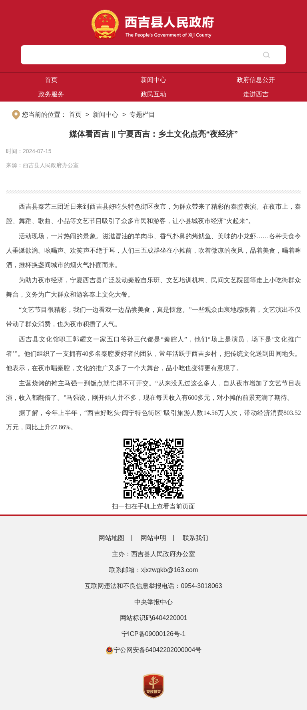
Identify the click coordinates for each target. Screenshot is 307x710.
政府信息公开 (256, 79)
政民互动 (153, 94)
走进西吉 (256, 94)
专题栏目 (142, 114)
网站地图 (111, 537)
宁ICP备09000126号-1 (154, 633)
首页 (51, 79)
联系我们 (195, 537)
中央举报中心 (153, 601)
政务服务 (51, 94)
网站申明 (153, 537)
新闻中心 (153, 79)
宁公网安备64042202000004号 (154, 649)
